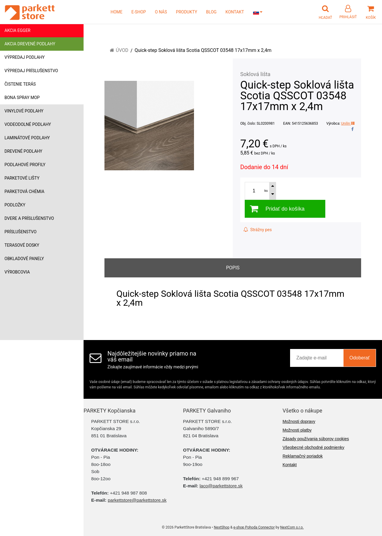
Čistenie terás (20, 84)
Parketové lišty (21, 178)
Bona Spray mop (22, 97)
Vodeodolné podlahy (27, 124)
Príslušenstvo (20, 231)
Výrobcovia (17, 272)
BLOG (211, 12)
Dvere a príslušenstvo (29, 218)
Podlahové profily (24, 164)
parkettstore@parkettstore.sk (137, 500)
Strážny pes (257, 229)
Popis (232, 268)
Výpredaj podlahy (24, 57)
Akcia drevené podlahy (29, 43)
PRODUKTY (186, 12)
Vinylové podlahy (24, 111)
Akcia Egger (17, 30)
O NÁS (161, 12)
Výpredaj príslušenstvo (31, 70)
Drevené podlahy (23, 151)
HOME (116, 12)
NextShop (221, 527)
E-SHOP (138, 12)
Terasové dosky (21, 245)
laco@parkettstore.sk (221, 485)
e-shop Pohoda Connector (254, 527)
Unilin (348, 123)
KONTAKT (235, 12)
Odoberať (359, 357)
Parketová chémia (24, 191)
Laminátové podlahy (27, 137)
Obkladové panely (24, 258)
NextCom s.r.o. (292, 527)
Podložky (14, 205)
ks (266, 191)
